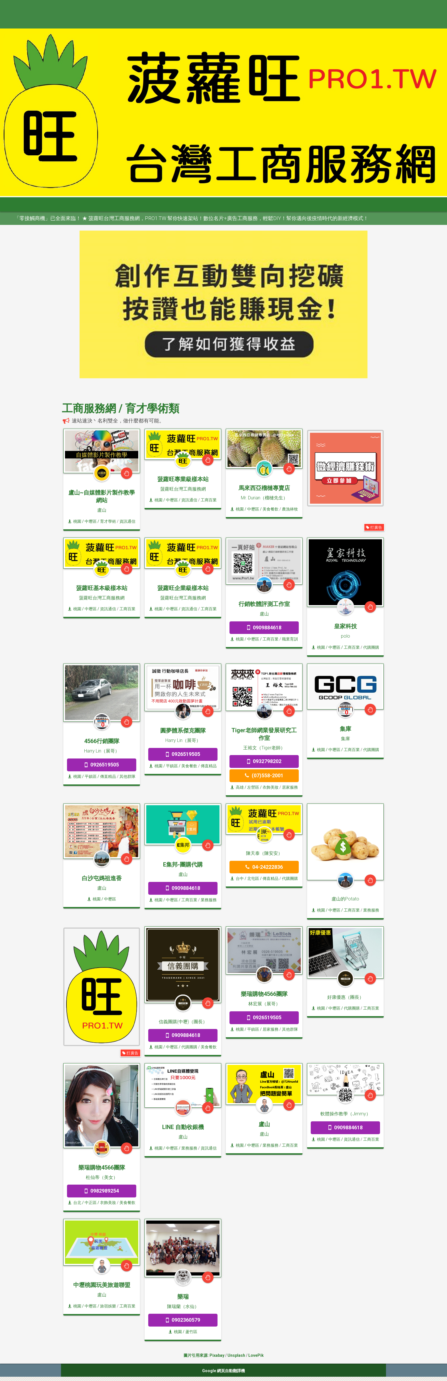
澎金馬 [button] (277, 204)
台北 (74, 1202)
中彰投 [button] (170, 204)
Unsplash (236, 1355)
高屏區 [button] (223, 204)
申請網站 (306, 204)
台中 (237, 878)
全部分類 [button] (87, 204)
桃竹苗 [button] (143, 204)
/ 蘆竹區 (189, 1331)
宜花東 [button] (250, 204)
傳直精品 (108, 776)
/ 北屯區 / (253, 878)
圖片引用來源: (197, 1355)
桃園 (74, 521)
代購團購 (371, 647)
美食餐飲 (271, 509)
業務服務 (209, 900)
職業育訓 (290, 639)
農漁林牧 (290, 509)
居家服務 (290, 787)
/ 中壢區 (108, 899)
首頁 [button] (58, 204)
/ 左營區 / (253, 787)
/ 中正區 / (90, 1202)
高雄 (237, 787)
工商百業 (209, 500)
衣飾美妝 (271, 787)
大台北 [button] (116, 204)
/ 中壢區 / (90, 521)
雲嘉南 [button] (197, 204)
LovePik (256, 1355)
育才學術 (108, 521)
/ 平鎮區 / (90, 776)
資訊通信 (127, 521)
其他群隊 (127, 776)
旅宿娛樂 (108, 1306)
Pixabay (217, 1355)
